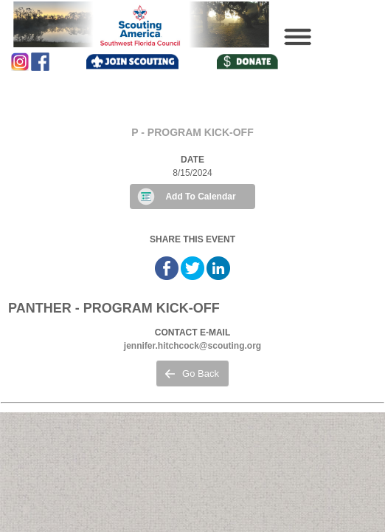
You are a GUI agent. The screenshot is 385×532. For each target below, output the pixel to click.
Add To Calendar (200, 196)
